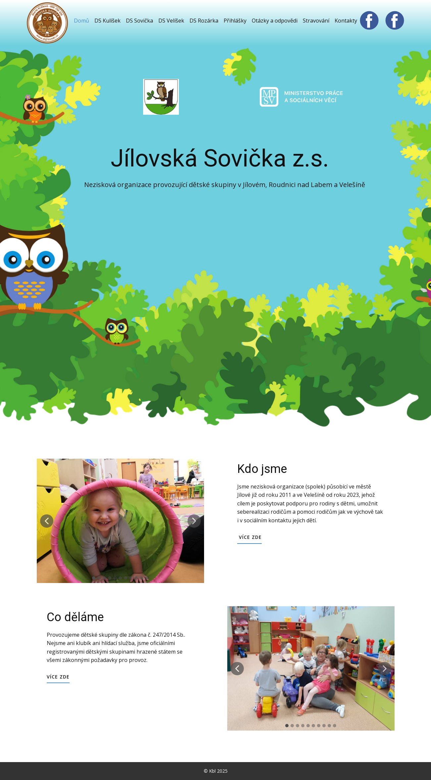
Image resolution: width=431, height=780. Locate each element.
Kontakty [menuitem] (346, 20)
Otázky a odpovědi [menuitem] (274, 20)
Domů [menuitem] (81, 20)
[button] (46, 521)
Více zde (249, 537)
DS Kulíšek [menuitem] (107, 20)
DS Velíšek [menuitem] (171, 20)
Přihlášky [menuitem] (235, 20)
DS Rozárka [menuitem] (203, 20)
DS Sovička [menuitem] (139, 20)
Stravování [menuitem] (316, 20)
